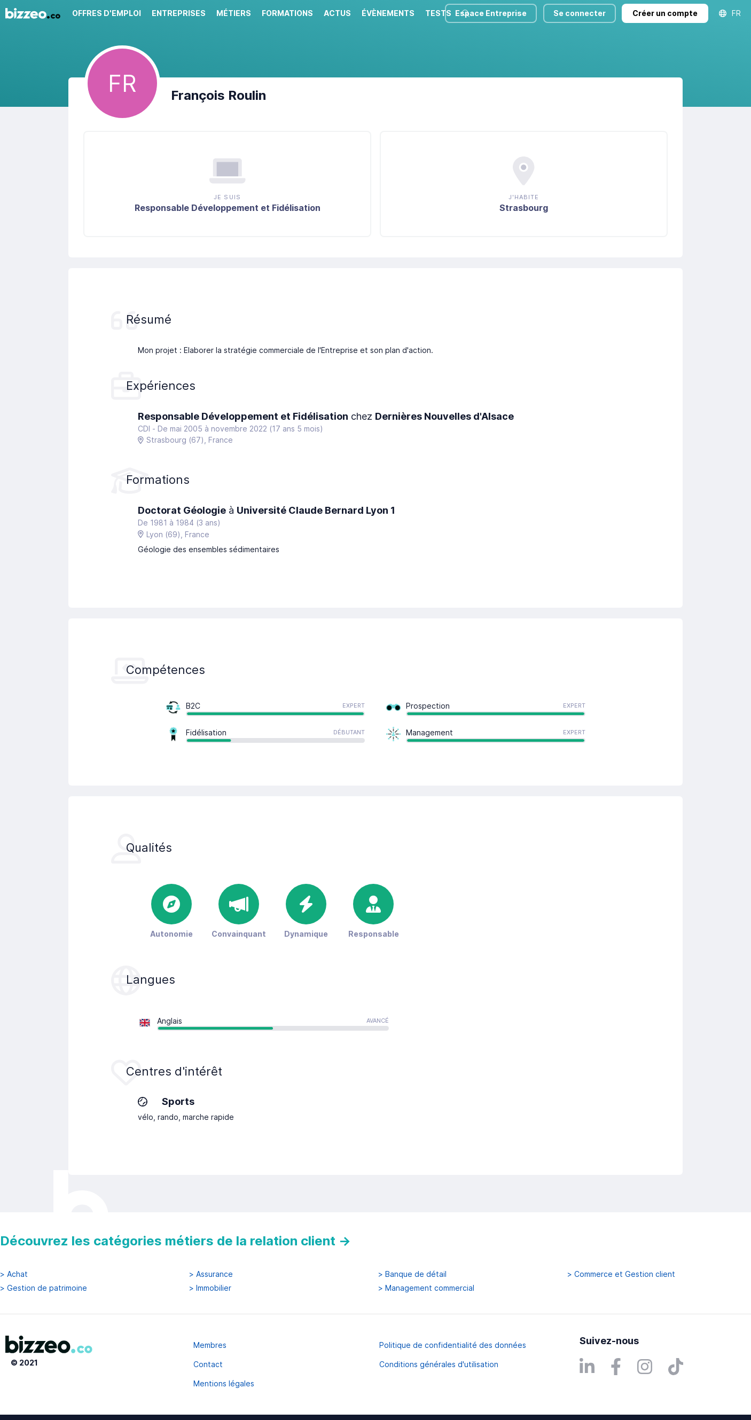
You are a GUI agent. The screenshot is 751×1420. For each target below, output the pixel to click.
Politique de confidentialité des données (452, 1345)
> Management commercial (426, 1288)
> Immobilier (210, 1288)
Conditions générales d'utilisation (438, 1364)
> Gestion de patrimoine (43, 1288)
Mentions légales (223, 1383)
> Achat (14, 1274)
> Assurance (211, 1274)
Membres (209, 1345)
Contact (208, 1364)
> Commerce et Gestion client (621, 1274)
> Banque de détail (412, 1274)
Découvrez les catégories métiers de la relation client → (175, 1241)
